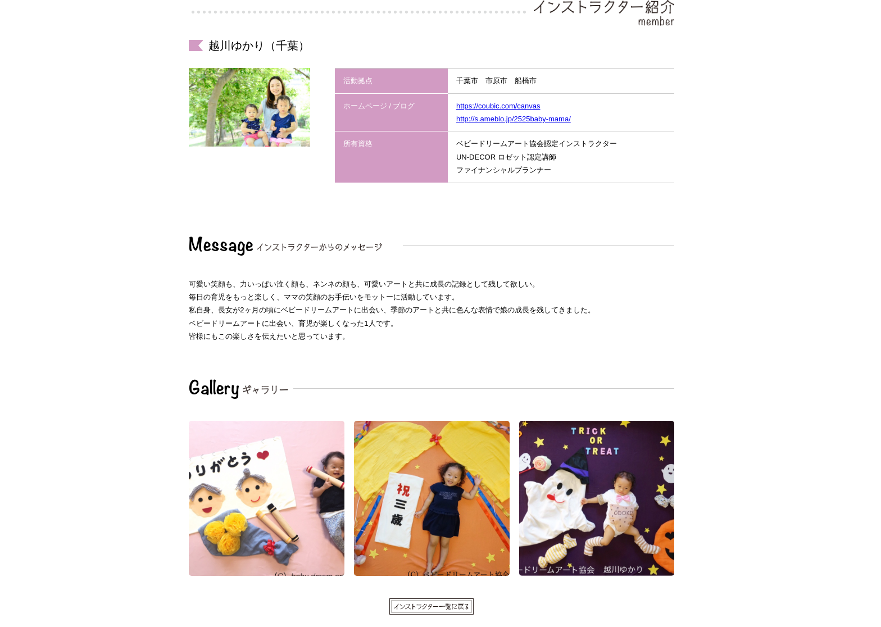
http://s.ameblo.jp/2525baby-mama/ (513, 119)
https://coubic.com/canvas (498, 106)
